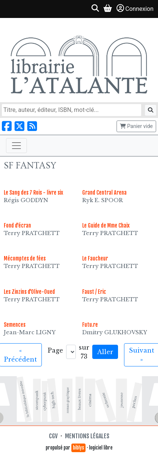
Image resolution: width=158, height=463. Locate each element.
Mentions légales (87, 436)
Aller (105, 352)
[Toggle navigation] (16, 145)
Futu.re (90, 325)
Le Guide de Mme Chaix (106, 225)
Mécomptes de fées (25, 258)
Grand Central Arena (104, 192)
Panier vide (136, 126)
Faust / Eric (94, 292)
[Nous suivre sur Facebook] (7, 126)
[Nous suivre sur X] (19, 126)
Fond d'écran (17, 225)
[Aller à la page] (71, 352)
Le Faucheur (95, 258)
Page (55, 350)
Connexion (135, 8)
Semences (14, 325)
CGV (53, 436)
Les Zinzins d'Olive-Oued (29, 292)
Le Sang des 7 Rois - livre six (33, 192)
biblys (78, 448)
